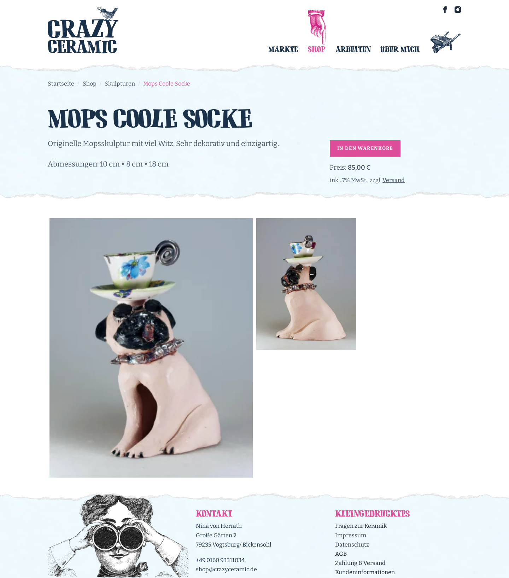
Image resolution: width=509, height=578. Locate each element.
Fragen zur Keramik (361, 525)
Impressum (350, 535)
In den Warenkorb (365, 148)
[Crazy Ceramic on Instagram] (458, 9)
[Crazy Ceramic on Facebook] (445, 9)
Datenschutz (352, 544)
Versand (393, 180)
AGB (341, 553)
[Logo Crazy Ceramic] (83, 29)
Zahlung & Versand (360, 563)
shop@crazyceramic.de (226, 569)
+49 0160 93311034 (220, 560)
